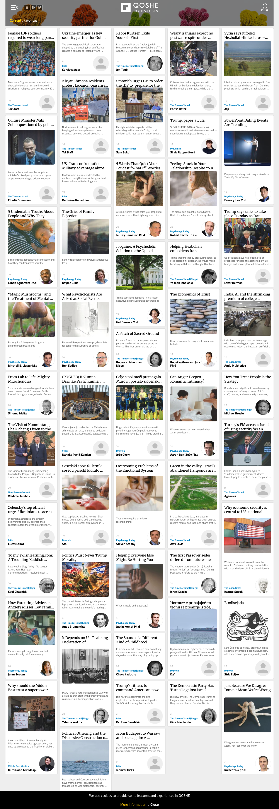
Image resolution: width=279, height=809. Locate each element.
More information (133, 804)
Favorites (30, 20)
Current (16, 20)
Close (154, 804)
